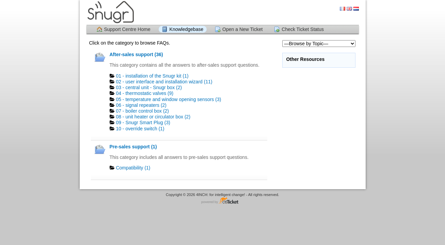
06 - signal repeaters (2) (141, 105)
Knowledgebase (187, 29)
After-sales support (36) (136, 54)
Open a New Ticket (242, 29)
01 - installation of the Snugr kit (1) (152, 76)
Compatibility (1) (133, 167)
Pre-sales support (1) (133, 146)
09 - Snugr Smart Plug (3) (143, 122)
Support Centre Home (127, 29)
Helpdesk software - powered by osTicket (222, 201)
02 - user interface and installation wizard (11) (164, 81)
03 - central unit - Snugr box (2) (149, 87)
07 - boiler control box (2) (142, 111)
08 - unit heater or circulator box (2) (153, 116)
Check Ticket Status (303, 29)
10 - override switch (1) (140, 128)
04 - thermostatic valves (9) (144, 93)
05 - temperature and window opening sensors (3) (168, 99)
